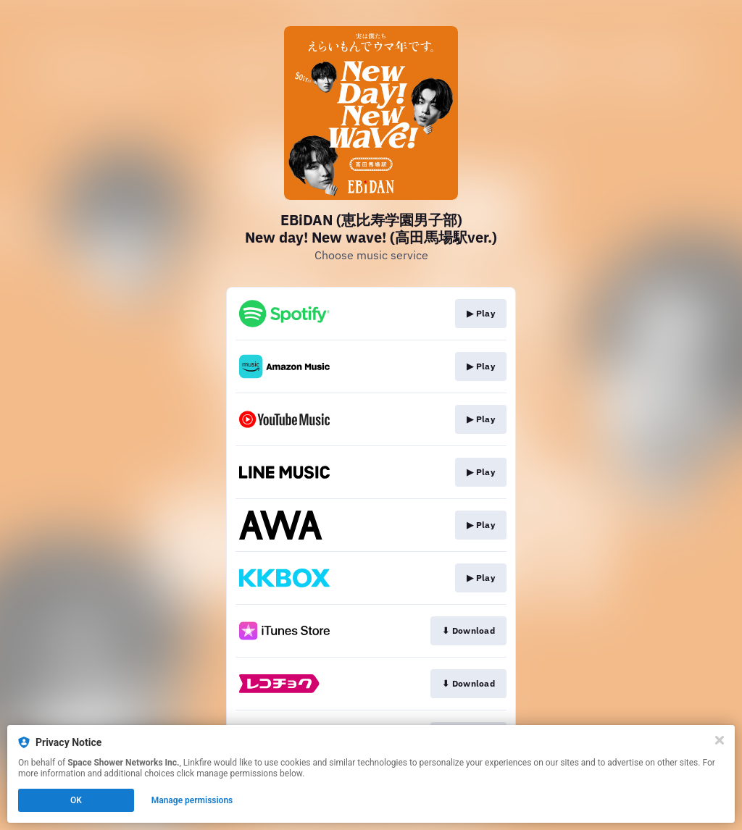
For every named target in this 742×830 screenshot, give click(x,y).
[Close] (719, 740)
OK (76, 800)
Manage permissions (192, 800)
